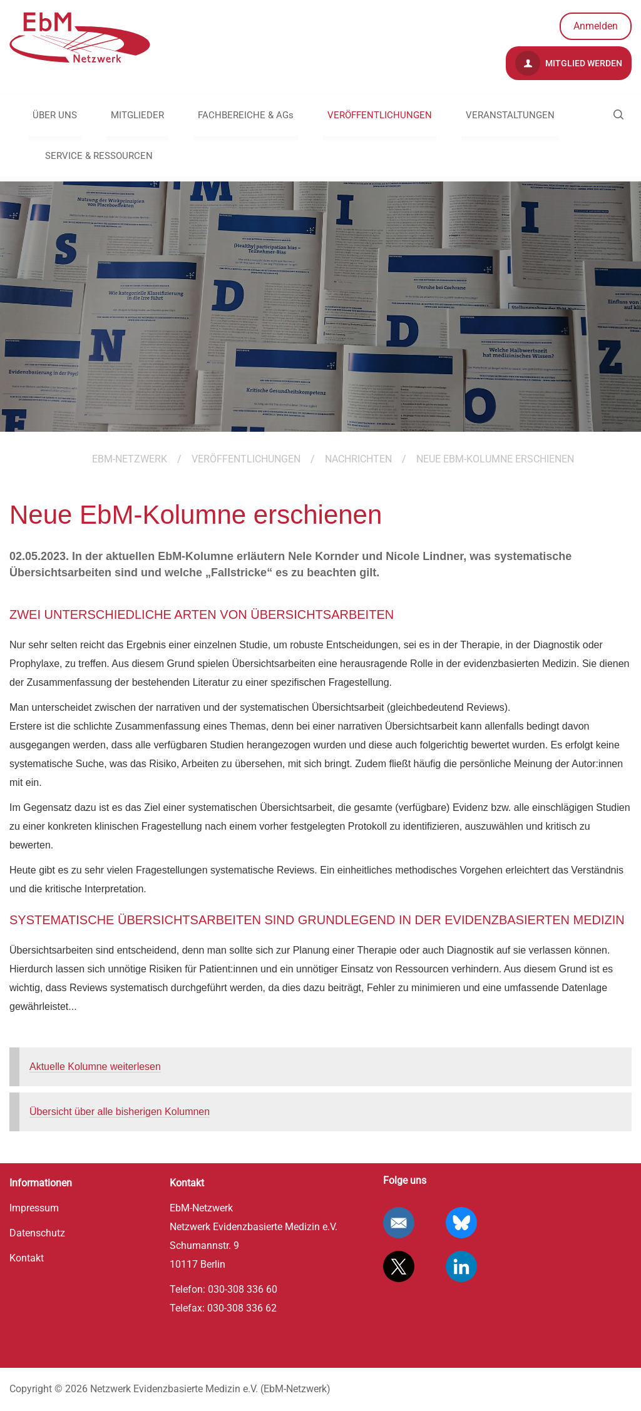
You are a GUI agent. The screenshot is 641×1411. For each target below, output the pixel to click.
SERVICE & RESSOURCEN (99, 155)
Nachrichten (358, 459)
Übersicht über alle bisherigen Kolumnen (119, 1111)
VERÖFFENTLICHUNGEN (379, 115)
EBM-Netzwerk (129, 459)
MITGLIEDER (137, 115)
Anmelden (595, 26)
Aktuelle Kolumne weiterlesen (95, 1066)
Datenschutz (37, 1233)
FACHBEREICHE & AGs (246, 115)
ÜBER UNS (55, 115)
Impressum (34, 1208)
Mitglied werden (568, 63)
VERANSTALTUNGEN (510, 115)
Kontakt (26, 1258)
